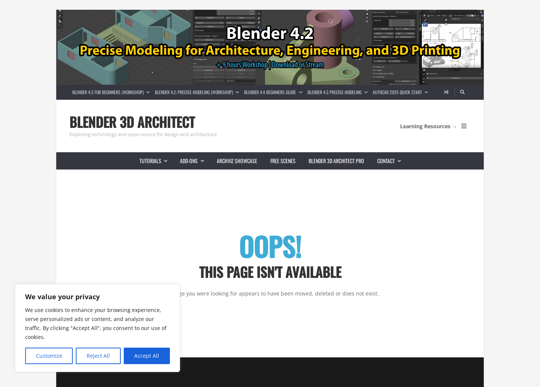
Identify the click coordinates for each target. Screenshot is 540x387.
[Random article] (446, 92)
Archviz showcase (237, 161)
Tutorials (157, 161)
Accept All (146, 355)
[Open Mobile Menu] (464, 126)
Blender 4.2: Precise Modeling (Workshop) (198, 92)
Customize (49, 355)
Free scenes (283, 161)
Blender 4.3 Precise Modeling (339, 92)
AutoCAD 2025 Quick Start (401, 92)
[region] (97, 328)
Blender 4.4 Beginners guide (274, 92)
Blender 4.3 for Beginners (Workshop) (112, 92)
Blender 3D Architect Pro (336, 161)
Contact (392, 161)
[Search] (462, 92)
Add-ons (195, 161)
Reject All (98, 355)
